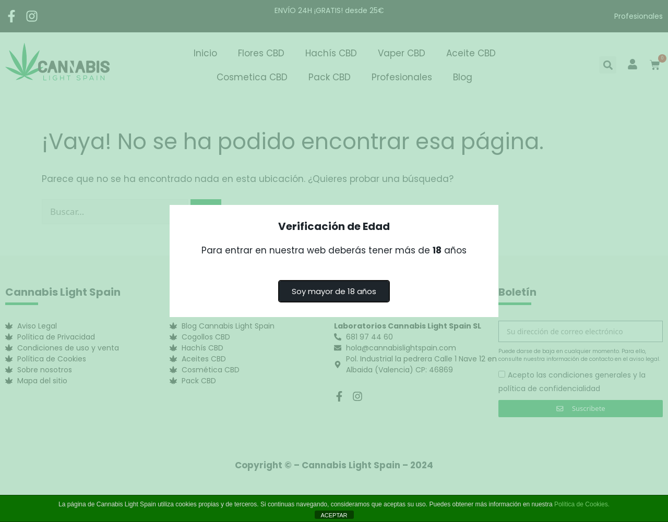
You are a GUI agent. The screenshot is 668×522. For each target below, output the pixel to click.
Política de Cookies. (582, 504)
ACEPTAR (333, 515)
